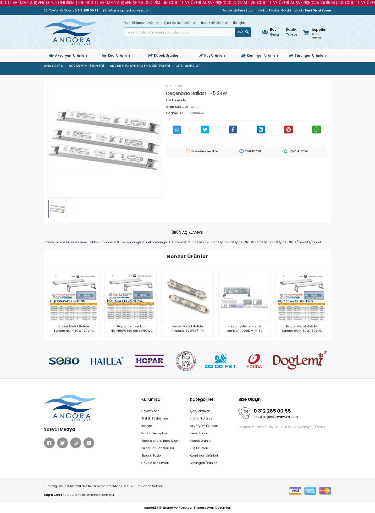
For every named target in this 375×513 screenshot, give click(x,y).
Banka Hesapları (154, 433)
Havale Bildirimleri (155, 463)
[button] (314, 32)
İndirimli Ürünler (215, 22)
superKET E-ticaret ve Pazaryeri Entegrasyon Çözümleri (187, 507)
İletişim (239, 22)
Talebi (292, 32)
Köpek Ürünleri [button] (163, 55)
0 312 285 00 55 (272, 411)
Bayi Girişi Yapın (318, 10)
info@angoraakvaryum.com (276, 416)
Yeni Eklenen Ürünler (142, 22)
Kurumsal (151, 399)
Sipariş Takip (151, 455)
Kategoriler (202, 399)
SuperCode (53, 495)
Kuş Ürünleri (199, 448)
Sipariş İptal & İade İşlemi (160, 440)
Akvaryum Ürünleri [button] (68, 55)
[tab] (187, 232)
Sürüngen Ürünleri (204, 463)
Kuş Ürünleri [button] (211, 55)
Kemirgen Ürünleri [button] (259, 55)
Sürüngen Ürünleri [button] (307, 55)
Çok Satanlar (200, 411)
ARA (243, 32)
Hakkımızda (150, 411)
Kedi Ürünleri (200, 433)
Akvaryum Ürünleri (204, 426)
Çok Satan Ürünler (180, 22)
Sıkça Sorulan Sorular (157, 448)
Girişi (276, 32)
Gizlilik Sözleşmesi (155, 418)
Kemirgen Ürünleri (204, 455)
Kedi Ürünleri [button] (116, 55)
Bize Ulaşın (249, 399)
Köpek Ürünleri (201, 440)
